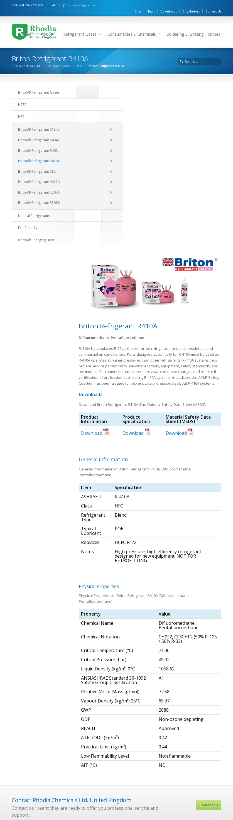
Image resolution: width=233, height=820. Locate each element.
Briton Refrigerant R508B (145, 759)
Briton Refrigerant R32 (143, 729)
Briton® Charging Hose (36, 232)
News (151, 4)
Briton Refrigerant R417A (145, 739)
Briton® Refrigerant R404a (39, 133)
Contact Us (213, 4)
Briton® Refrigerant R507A (39, 185)
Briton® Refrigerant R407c (38, 143)
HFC (79, 58)
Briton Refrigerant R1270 (200, 724)
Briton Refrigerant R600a (200, 684)
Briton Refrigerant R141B (91, 704)
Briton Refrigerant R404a (145, 694)
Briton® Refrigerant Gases (39, 85)
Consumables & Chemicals (131, 24)
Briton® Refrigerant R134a (39, 122)
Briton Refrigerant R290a (200, 694)
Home (24, 24)
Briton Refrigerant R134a (145, 684)
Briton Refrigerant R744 (199, 743)
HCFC (22, 97)
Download (95, 259)
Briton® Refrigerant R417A (39, 174)
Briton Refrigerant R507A (145, 749)
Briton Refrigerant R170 (199, 714)
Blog (138, 4)
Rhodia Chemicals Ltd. (26, 58)
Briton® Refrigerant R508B (39, 195)
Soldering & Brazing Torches (193, 24)
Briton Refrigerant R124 (90, 694)
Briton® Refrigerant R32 (37, 164)
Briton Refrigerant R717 (199, 734)
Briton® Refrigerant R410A (39, 154)
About (46, 24)
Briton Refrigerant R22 (89, 684)
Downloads (168, 4)
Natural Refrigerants (34, 208)
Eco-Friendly (27, 220)
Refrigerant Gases (80, 24)
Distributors (191, 4)
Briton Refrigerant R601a (200, 704)
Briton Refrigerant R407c (145, 704)
